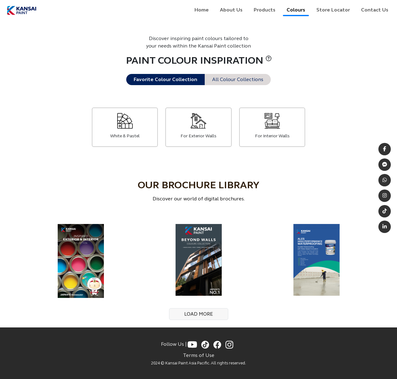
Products (264, 10)
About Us (231, 10)
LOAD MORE (198, 314)
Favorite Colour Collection (165, 79)
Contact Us (374, 10)
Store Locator (333, 10)
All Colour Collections (237, 79)
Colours (296, 10)
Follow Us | (174, 344)
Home (201, 10)
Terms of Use (198, 355)
